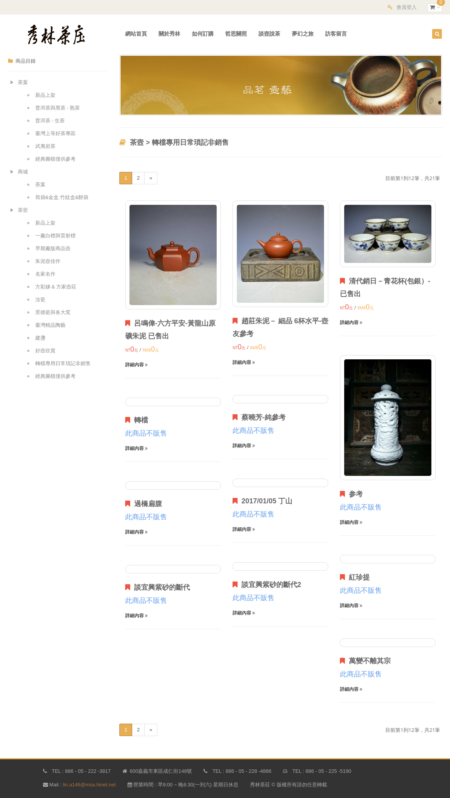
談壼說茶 (269, 34)
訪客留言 (336, 34)
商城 (23, 172)
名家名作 (45, 274)
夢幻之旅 (303, 34)
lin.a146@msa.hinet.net (89, 785)
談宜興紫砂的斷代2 (267, 585)
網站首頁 (136, 34)
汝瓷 (40, 299)
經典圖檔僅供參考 (55, 159)
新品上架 (45, 95)
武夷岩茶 (45, 146)
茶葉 (23, 82)
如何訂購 (203, 34)
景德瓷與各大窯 (53, 312)
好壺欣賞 (45, 351)
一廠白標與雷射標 (55, 236)
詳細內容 (136, 364)
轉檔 (136, 420)
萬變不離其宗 (365, 661)
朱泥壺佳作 (47, 261)
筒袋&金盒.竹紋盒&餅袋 (62, 197)
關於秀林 (169, 34)
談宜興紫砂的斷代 (157, 587)
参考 (351, 494)
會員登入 (407, 7)
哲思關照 (236, 34)
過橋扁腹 (143, 504)
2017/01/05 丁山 (262, 501)
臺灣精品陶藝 (50, 325)
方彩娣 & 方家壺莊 (56, 287)
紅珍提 (355, 577)
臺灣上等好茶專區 (55, 133)
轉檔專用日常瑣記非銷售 (63, 363)
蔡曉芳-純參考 (259, 417)
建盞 (40, 338)
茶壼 (23, 210)
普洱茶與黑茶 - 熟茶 (57, 108)
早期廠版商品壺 (53, 248)
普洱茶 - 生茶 (50, 121)
